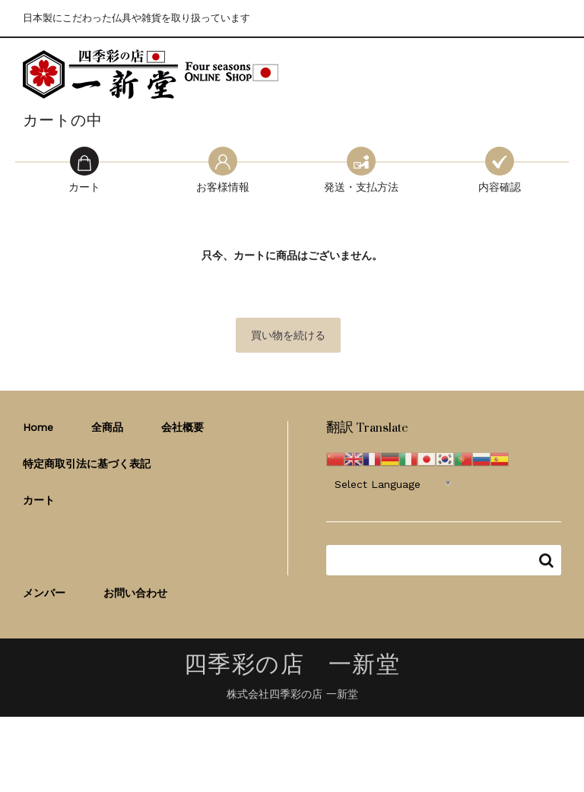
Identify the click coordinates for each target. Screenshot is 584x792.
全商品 (107, 427)
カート (39, 500)
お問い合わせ (135, 593)
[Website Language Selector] (392, 483)
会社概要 (182, 427)
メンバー (44, 593)
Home (38, 427)
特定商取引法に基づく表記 (87, 464)
